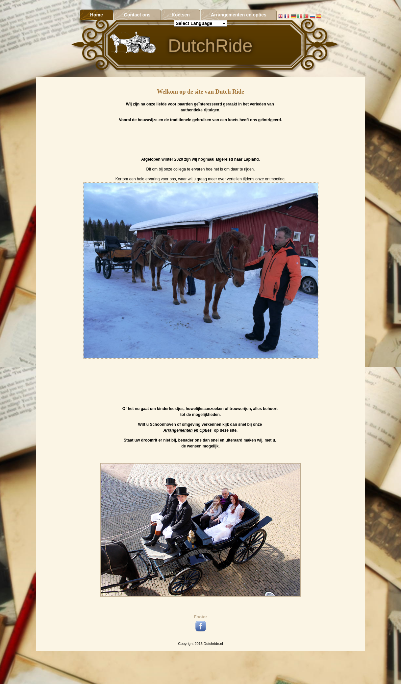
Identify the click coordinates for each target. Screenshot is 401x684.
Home (96, 14)
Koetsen (181, 14)
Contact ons (137, 14)
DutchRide (210, 45)
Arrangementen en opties (238, 14)
